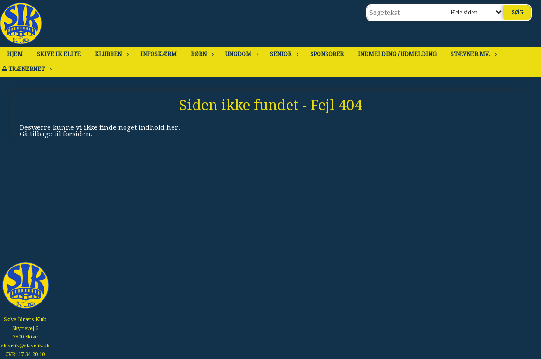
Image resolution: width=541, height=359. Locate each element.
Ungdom (240, 54)
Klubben (110, 54)
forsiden (76, 134)
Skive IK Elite (59, 54)
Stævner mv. (472, 54)
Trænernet (28, 69)
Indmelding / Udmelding (397, 54)
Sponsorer (327, 54)
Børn (201, 54)
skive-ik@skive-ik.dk (25, 346)
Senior (283, 54)
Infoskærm (158, 54)
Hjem (15, 54)
